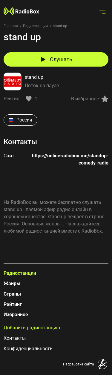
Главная (11, 26)
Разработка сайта (78, 364)
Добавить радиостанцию (32, 328)
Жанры (12, 283)
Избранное (16, 314)
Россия (20, 120)
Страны (12, 294)
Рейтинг (13, 304)
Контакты (15, 338)
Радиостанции (35, 26)
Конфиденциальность (28, 348)
